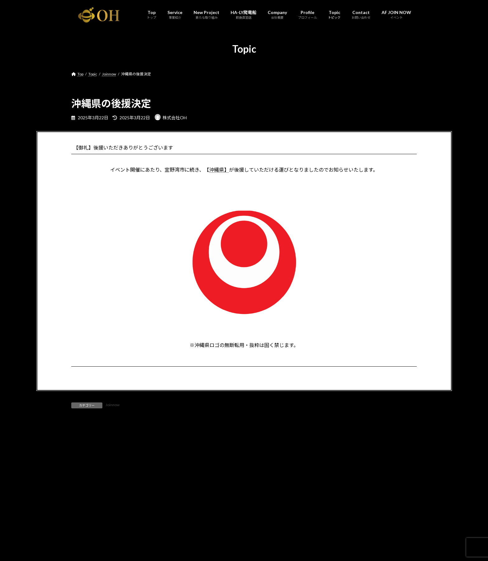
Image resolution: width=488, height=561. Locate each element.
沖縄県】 (219, 170)
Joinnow (113, 404)
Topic (241, 533)
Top (80, 533)
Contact (264, 533)
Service (101, 533)
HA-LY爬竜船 (163, 533)
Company (194, 533)
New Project (130, 533)
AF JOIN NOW (295, 533)
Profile (219, 533)
